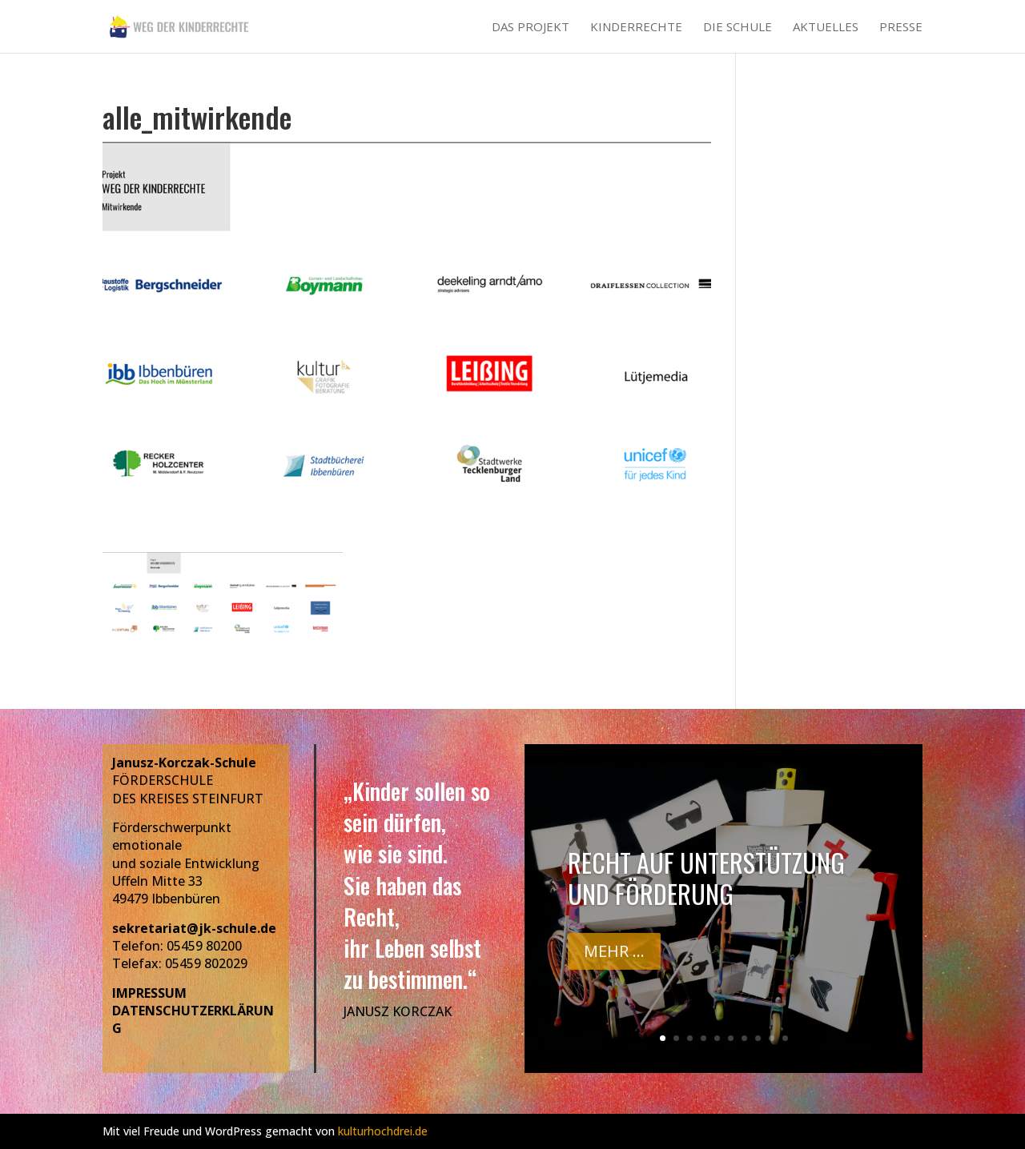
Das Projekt (530, 27)
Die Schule (737, 27)
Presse (900, 27)
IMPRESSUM (149, 993)
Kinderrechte (636, 27)
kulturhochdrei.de (383, 1131)
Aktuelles (825, 27)
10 (785, 1038)
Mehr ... (614, 954)
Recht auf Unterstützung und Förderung (706, 881)
